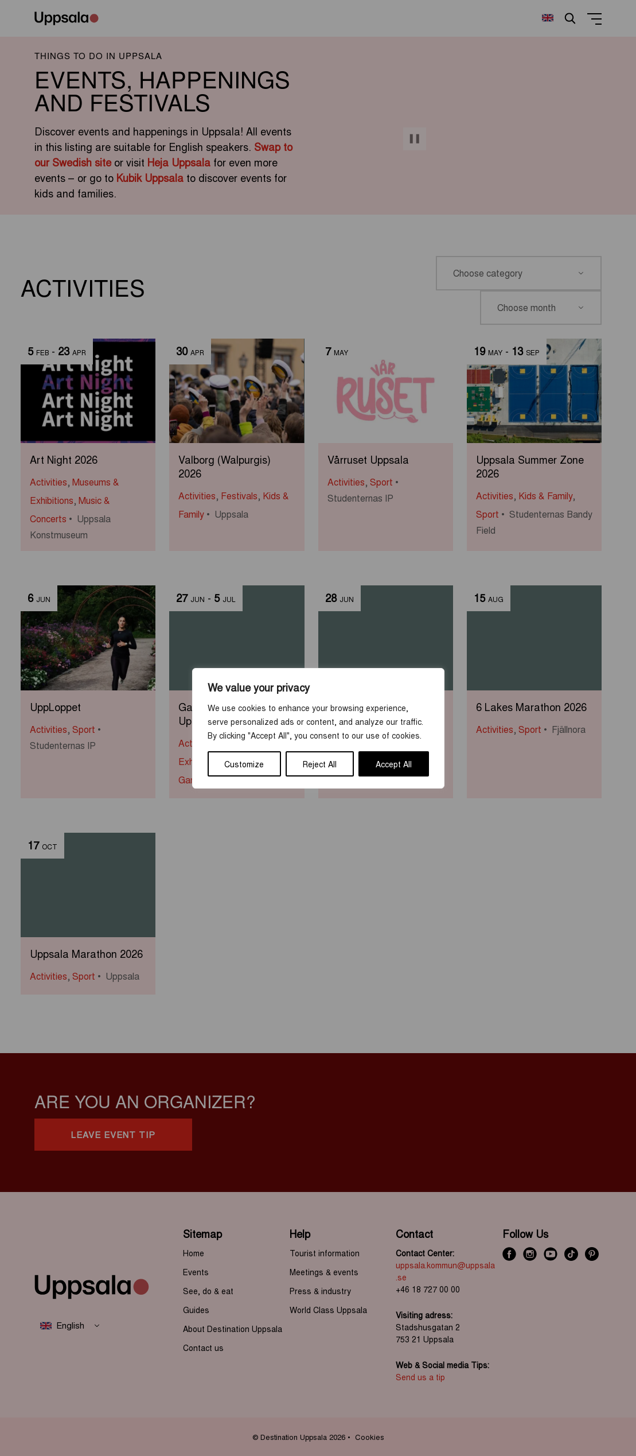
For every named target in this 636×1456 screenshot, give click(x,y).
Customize (244, 764)
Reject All (320, 764)
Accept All (394, 764)
